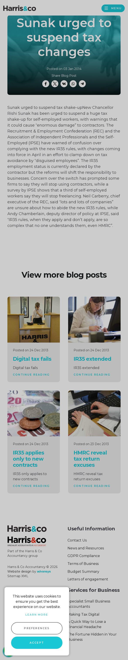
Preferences (36, 628)
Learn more (36, 614)
